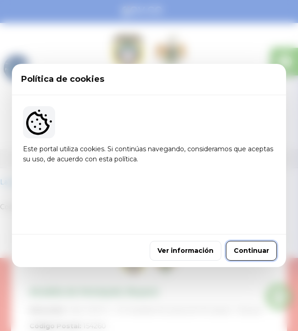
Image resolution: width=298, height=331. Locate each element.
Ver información (185, 227)
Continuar (251, 227)
